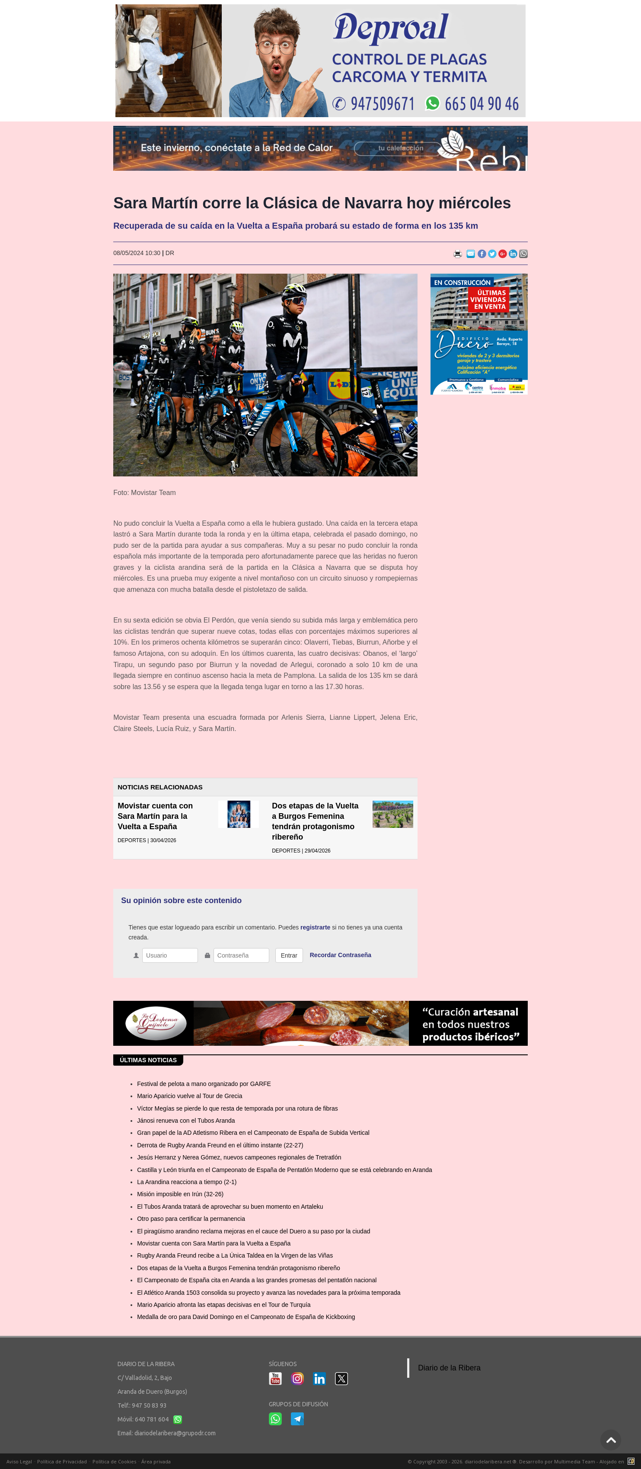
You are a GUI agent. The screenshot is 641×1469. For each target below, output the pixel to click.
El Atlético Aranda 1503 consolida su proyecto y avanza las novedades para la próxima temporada (268, 1292)
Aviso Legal (19, 1461)
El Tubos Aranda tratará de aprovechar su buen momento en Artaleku (230, 1206)
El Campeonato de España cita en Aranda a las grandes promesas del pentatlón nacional (256, 1280)
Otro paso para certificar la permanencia (191, 1218)
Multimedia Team (574, 1461)
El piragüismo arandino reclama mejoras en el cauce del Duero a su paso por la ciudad (253, 1231)
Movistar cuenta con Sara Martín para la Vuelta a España (155, 816)
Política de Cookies (114, 1461)
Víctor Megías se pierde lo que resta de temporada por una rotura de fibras (237, 1108)
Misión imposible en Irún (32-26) (180, 1194)
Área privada (156, 1461)
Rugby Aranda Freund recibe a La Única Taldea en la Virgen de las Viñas (235, 1255)
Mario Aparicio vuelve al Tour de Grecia (189, 1095)
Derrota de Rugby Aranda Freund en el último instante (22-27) (220, 1145)
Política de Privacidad (62, 1461)
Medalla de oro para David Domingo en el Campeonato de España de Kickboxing (246, 1316)
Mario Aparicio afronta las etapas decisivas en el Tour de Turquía (223, 1304)
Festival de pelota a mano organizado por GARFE (204, 1083)
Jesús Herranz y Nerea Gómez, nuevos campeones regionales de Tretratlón (239, 1157)
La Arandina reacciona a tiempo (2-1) (186, 1181)
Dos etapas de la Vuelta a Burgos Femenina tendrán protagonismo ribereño (238, 1268)
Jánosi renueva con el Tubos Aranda (186, 1120)
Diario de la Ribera (449, 1368)
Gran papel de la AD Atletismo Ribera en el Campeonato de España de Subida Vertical (253, 1132)
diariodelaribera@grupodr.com (175, 1433)
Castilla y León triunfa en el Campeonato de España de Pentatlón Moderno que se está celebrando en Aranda (284, 1169)
